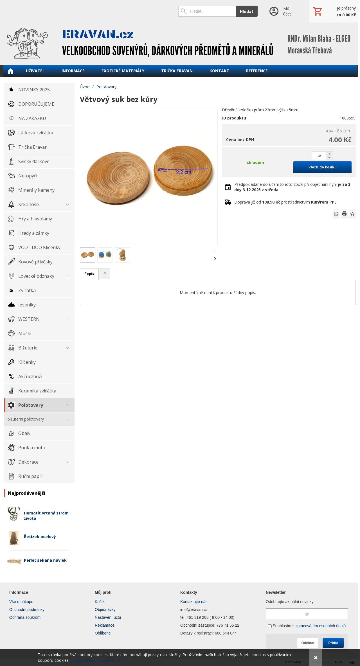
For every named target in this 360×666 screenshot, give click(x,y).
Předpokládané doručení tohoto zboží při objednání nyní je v (292, 187)
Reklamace (104, 625)
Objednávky (105, 609)
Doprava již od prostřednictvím (285, 202)
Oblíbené (103, 633)
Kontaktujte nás (194, 601)
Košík (100, 601)
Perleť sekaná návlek (45, 560)
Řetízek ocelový (40, 536)
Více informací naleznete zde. (97, 660)
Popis (89, 273)
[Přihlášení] (283, 11)
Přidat (333, 643)
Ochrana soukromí (25, 617)
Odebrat (307, 643)
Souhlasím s (307, 626)
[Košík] (334, 11)
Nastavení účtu (108, 617)
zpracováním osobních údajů (320, 626)
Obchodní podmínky (26, 609)
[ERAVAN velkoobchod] (180, 43)
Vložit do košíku (323, 167)
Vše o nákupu (21, 601)
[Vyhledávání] (207, 11)
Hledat (246, 11)
